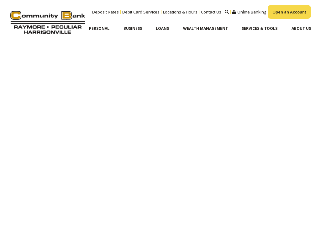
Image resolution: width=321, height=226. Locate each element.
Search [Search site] (226, 12)
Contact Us (211, 12)
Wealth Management (205, 28)
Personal (99, 28)
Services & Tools (259, 28)
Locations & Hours (180, 12)
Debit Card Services (141, 12)
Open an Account (289, 12)
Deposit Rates (105, 12)
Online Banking (251, 12)
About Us (301, 28)
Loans (162, 28)
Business (133, 28)
